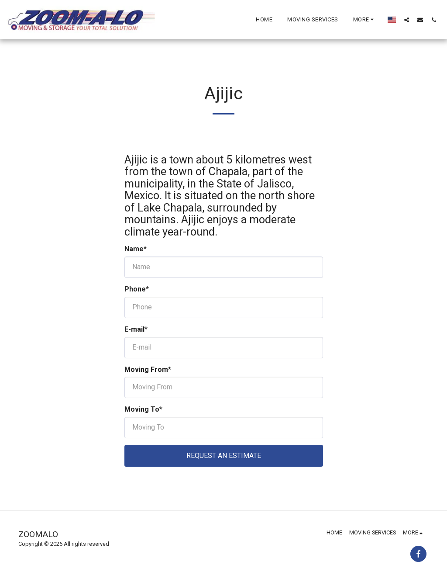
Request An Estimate (223, 455)
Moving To (141, 409)
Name (134, 249)
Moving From (146, 369)
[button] (406, 20)
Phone (135, 289)
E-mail (134, 329)
